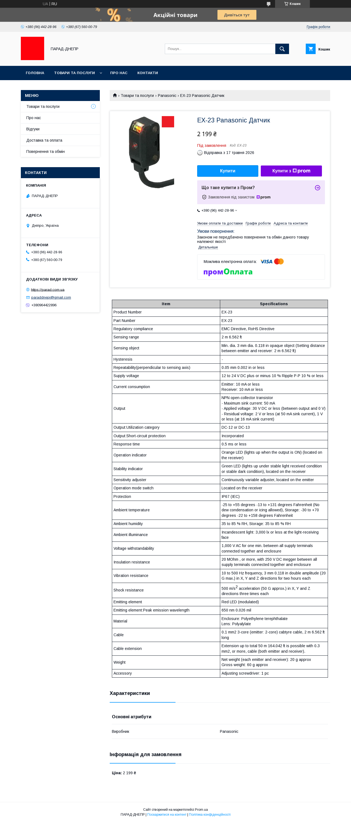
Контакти (147, 73)
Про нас (119, 73)
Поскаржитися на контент (166, 815)
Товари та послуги (74, 73)
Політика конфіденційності (210, 815)
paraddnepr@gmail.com (51, 297)
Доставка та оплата (44, 140)
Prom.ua (201, 810)
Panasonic (167, 95)
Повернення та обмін (45, 151)
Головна (35, 73)
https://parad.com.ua (47, 289)
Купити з (291, 171)
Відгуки (32, 129)
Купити (228, 171)
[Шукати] (282, 49)
